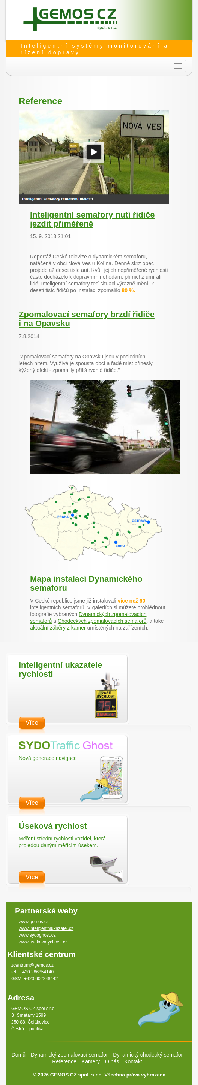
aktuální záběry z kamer (58, 628)
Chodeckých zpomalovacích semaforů (102, 621)
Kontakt (133, 1061)
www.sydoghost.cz (37, 935)
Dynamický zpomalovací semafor (69, 1055)
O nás (112, 1061)
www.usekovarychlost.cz (43, 942)
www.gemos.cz (34, 921)
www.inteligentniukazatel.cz (46, 928)
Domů (19, 1055)
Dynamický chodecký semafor (148, 1055)
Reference (64, 1061)
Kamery (91, 1061)
